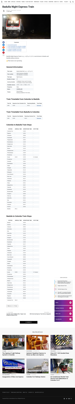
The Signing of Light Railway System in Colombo (11, 354)
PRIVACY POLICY (6, 392)
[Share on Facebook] (3, 42)
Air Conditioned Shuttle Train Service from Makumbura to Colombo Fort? (59, 378)
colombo (28, 374)
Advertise (51, 1)
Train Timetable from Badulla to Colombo (16, 47)
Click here (39, 105)
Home (5, 1)
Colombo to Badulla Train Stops (14, 49)
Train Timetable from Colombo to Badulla (16, 46)
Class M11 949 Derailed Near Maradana (59, 354)
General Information (12, 44)
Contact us (62, 1)
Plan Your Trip (29, 1)
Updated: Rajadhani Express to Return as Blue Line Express (36, 354)
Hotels (46, 1)
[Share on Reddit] (3, 47)
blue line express (6, 374)
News (9, 1)
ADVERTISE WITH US (39, 392)
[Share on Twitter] (3, 45)
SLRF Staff (9, 11)
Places (41, 1)
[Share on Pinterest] (3, 53)
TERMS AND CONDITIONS (16, 392)
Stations (18, 1)
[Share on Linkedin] (3, 50)
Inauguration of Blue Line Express (12, 377)
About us (56, 1)
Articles (13, 1)
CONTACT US (31, 392)
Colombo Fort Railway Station (35, 377)
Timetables (36, 1)
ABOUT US (25, 392)
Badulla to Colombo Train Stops (14, 50)
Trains (23, 1)
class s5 (52, 374)
